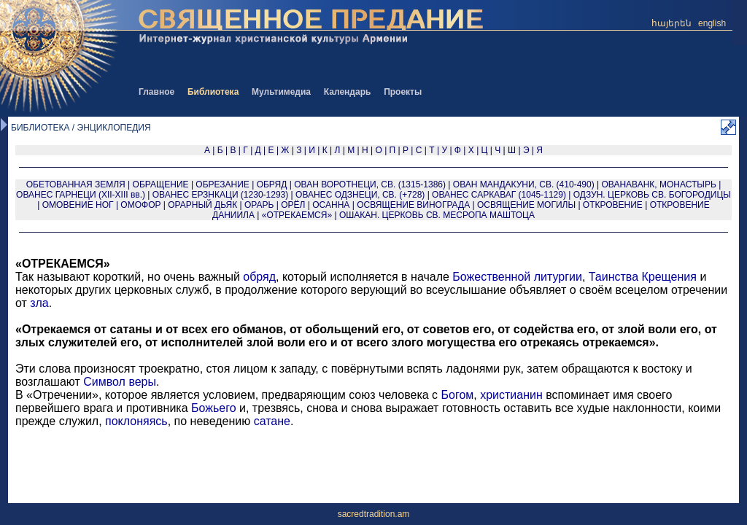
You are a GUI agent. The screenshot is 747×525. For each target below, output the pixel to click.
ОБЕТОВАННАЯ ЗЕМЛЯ (75, 184)
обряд (259, 277)
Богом (457, 395)
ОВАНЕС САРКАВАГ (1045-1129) (499, 195)
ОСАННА (330, 205)
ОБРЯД (272, 184)
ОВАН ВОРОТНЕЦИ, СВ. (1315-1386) (370, 184)
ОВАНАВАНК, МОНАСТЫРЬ (658, 184)
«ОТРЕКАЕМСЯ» (297, 215)
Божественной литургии (517, 277)
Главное (156, 92)
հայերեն (671, 23)
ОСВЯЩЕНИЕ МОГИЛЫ (526, 205)
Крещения (669, 277)
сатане (272, 421)
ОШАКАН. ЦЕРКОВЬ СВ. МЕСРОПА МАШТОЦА (437, 215)
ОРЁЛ (293, 205)
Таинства (613, 277)
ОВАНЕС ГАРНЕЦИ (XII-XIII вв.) (80, 195)
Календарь (347, 92)
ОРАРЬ (259, 205)
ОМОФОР (140, 205)
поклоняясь (136, 421)
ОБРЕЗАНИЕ (222, 184)
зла (39, 303)
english (712, 23)
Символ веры (119, 382)
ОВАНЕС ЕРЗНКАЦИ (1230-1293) (220, 195)
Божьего (213, 408)
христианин (511, 395)
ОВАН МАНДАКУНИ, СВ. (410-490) (524, 184)
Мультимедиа (281, 92)
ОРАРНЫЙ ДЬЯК (202, 205)
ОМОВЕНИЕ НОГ (78, 205)
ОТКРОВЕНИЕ (613, 205)
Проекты (403, 92)
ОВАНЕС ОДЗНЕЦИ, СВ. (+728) (360, 195)
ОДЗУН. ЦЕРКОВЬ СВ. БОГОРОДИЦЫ (652, 195)
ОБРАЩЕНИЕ (161, 184)
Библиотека (213, 92)
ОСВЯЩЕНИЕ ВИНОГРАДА (413, 205)
